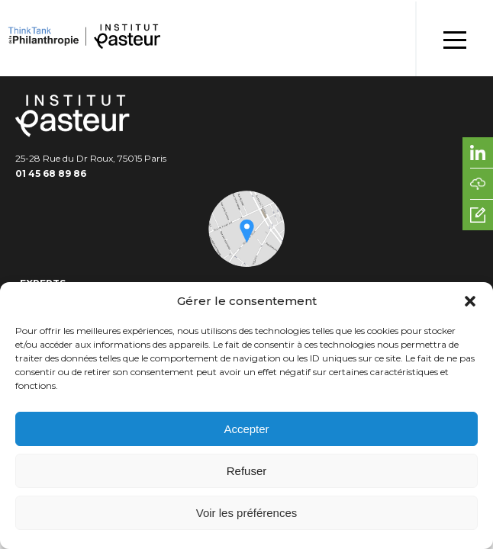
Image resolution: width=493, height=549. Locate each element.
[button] (470, 301)
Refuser (247, 470)
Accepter (246, 428)
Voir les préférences (247, 512)
